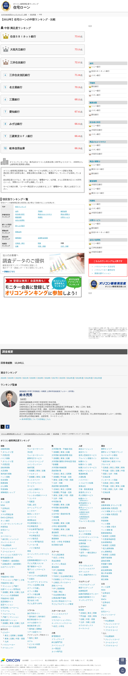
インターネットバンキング (11, 524)
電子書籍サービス (34, 566)
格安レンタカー (33, 514)
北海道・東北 (20, 243)
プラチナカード (111, 630)
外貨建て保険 (106, 564)
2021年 (25, 378)
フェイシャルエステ (87, 569)
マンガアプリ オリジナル (37, 582)
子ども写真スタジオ (35, 563)
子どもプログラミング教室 (62, 604)
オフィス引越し (33, 588)
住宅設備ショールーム (10, 608)
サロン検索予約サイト (88, 575)
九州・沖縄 (64, 246)
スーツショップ (58, 645)
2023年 (11, 378)
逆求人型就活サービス (88, 455)
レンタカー (31, 511)
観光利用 (32, 647)
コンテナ (32, 498)
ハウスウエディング (87, 585)
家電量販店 (56, 636)
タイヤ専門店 (57, 652)
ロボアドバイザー (8, 567)
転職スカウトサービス (88, 467)
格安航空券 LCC (33, 626)
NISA (3, 505)
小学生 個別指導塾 (59, 526)
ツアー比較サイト (34, 632)
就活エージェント (86, 449)
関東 (39, 243)
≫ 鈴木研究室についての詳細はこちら (35, 419)
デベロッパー (7, 648)
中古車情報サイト (34, 523)
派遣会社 (82, 486)
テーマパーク (84, 628)
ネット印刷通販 (85, 534)
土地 (22, 580)
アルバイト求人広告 (87, 521)
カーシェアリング (34, 508)
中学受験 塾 (56, 502)
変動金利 (18, 232)
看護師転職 (83, 474)
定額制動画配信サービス (37, 560)
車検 (29, 551)
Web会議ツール (85, 540)
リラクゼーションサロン (61, 620)
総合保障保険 (106, 570)
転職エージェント (86, 471)
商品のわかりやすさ (45, 214)
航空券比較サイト (34, 619)
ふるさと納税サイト (35, 489)
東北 (6, 635)
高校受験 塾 (56, 471)
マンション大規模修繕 (10, 595)
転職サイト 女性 (85, 464)
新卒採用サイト (85, 504)
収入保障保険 (108, 548)
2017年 (55, 378)
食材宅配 (31, 467)
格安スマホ (116, 461)
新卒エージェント (86, 508)
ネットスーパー (33, 480)
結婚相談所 (83, 591)
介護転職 (82, 477)
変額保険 (104, 576)
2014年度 (70, 378)
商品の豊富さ (65, 214)
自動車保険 (5, 449)
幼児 (55, 558)
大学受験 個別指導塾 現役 (62, 455)
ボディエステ (84, 572)
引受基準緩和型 (109, 539)
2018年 (48, 378)
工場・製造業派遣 (86, 489)
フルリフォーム (8, 614)
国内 (31, 638)
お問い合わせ (64, 660)
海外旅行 (41, 616)
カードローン (6, 536)
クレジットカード (8, 542)
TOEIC (56, 576)
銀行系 (5, 539)
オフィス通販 (32, 591)
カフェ (30, 557)
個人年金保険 (106, 573)
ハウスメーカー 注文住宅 (105, 267)
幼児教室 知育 (57, 545)
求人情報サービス (86, 495)
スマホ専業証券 (7, 514)
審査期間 (18, 217)
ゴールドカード (8, 552)
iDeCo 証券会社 (7, 517)
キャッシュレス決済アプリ (11, 555)
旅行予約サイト (33, 613)
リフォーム (5, 611)
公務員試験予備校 (59, 598)
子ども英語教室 (58, 555)
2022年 (18, 378)
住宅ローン (5, 530)
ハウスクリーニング (35, 461)
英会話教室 (56, 561)
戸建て (16, 580)
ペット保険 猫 (106, 530)
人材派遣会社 (84, 517)
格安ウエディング (86, 588)
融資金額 (64, 211)
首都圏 (5, 592)
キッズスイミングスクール (62, 623)
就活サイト (83, 452)
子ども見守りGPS (34, 603)
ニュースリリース (37, 660)
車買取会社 (31, 520)
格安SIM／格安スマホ (110, 458)
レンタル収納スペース (38, 495)
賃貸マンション (7, 605)
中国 (123, 471)
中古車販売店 (32, 526)
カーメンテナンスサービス (38, 554)
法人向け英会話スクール (61, 601)
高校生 (56, 536)
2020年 (33, 378)
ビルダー (6, 632)
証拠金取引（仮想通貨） (12, 564)
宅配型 (32, 502)
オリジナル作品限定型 (38, 576)
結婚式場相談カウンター (89, 594)
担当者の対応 (20, 214)
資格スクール (57, 586)
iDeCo (103, 599)
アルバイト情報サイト (88, 458)
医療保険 (4, 483)
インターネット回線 (109, 480)
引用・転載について (78, 660)
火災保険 (4, 471)
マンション (7, 580)
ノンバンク (14, 539)
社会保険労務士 (67, 576)
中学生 (63, 536)
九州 (22, 592)
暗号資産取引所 (7, 558)
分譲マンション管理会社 (11, 589)
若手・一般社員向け (88, 553)
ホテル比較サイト (34, 623)
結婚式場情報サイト (87, 597)
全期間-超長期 (43, 238)
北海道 (56, 474)
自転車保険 (5, 467)
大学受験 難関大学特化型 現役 (64, 461)
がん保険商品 (106, 552)
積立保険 (104, 579)
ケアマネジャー (68, 579)
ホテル (30, 641)
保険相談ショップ (8, 492)
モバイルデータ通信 (109, 455)
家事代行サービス (34, 458)
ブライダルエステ (86, 566)
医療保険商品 (106, 533)
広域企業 (106, 477)
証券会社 (6, 508)
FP (54, 570)
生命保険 (4, 480)
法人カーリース (85, 531)
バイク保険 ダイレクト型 (111, 511)
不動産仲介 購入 (7, 583)
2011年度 (98, 378)
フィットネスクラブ (60, 614)
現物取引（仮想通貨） (11, 561)
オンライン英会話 (59, 564)
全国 (93, 622)
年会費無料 (7, 545)
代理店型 (6, 455)
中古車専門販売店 (36, 529)
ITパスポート (66, 582)
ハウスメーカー (8, 645)
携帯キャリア (106, 449)
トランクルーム (33, 492)
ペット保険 (5, 477)
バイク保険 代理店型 (109, 514)
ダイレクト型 (7, 452)
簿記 (60, 573)
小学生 (70, 536)
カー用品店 (56, 648)
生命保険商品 (106, 542)
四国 (105, 474)
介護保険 (104, 567)
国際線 (39, 629)
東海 (11, 592)
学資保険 (4, 489)
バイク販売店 (32, 539)
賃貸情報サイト (7, 602)
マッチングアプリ (86, 600)
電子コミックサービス (36, 569)
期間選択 (18, 238)
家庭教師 (55, 539)
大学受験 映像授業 (59, 467)
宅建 (55, 573)
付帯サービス (65, 217)
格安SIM (106, 461)
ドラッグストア (58, 639)
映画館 (81, 610)
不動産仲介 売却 (7, 577)
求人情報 (90, 660)
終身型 (105, 536)
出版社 (32, 579)
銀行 (4, 511)
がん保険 (4, 486)
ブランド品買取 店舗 (35, 585)
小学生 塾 (55, 520)
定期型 (113, 536)
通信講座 (55, 567)
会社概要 (25, 660)
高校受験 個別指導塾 (60, 486)
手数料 (40, 211)
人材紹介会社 (84, 513)
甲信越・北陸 (66, 477)
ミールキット (32, 474)
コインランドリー (34, 464)
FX (2, 533)
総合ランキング (20, 207)
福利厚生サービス (34, 597)
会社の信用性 (20, 220)
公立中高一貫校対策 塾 (61, 514)
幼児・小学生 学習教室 (61, 542)
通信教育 (55, 532)
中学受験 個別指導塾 (60, 508)
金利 (16, 211)
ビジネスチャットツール (89, 537)
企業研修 (82, 543)
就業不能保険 (106, 558)
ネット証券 (5, 502)
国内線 (32, 629)
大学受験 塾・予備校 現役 (62, 449)
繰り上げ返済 (20, 226)
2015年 (62, 378)
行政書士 (57, 579)
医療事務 (61, 570)
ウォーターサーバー (35, 449)
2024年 (3, 378)
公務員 (56, 582)
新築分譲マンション (103, 273)
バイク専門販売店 (36, 542)
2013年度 (80, 378)
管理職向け (84, 549)
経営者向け (84, 546)
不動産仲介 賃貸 (7, 598)
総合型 (32, 573)
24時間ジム (56, 617)
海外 (36, 638)
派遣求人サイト (85, 492)
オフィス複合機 (33, 594)
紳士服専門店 (57, 642)
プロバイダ (105, 464)
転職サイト (83, 461)
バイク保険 (5, 458)
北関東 (13, 635)
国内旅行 (32, 616)
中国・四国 (42, 246)
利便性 (40, 217)
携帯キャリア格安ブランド (112, 452)
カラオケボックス (86, 625)
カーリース (31, 517)
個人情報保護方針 (51, 660)
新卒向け (84, 556)
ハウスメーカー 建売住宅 (105, 270)
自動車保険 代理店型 (109, 508)
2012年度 (89, 378)
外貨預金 (4, 527)
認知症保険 (105, 561)
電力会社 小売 (33, 600)
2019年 (40, 378)
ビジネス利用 (34, 644)
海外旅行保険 (6, 474)
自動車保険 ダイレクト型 (111, 505)
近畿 (16, 246)
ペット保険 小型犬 (108, 527)
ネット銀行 (5, 521)
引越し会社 (31, 505)
